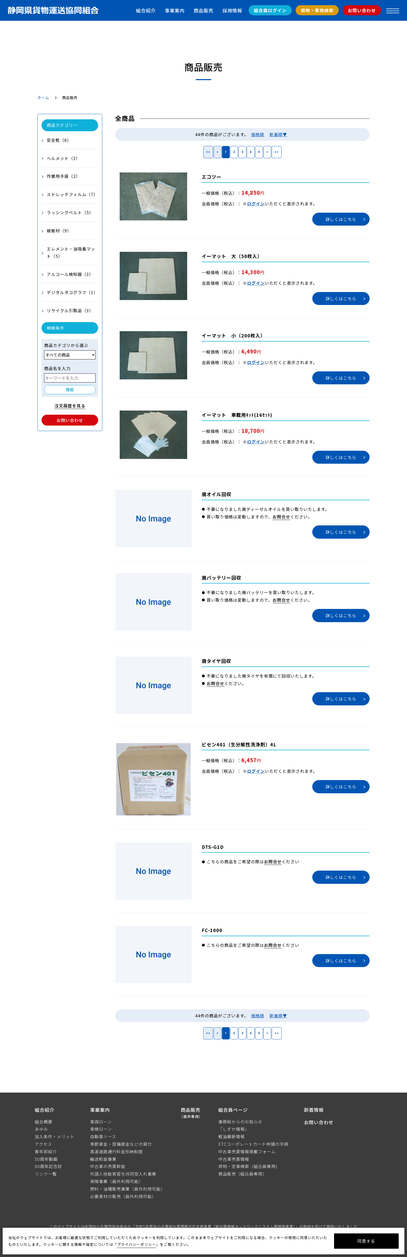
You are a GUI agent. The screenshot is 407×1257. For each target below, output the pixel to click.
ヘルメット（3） (63, 158)
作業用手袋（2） (63, 176)
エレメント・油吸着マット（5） (71, 252)
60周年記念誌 (48, 1166)
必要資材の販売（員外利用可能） (123, 1196)
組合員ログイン (270, 10)
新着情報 (314, 1109)
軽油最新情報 (231, 1136)
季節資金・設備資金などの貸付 (121, 1144)
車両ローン (101, 1122)
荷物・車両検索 (317, 10)
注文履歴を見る (70, 405)
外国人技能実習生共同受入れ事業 (123, 1174)
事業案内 (175, 10)
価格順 (257, 134)
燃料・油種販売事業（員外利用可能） (127, 1189)
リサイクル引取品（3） (70, 310)
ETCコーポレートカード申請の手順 (253, 1144)
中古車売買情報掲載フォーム (247, 1151)
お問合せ (281, 516)
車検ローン (101, 1129)
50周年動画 (46, 1159)
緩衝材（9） (59, 230)
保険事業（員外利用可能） (116, 1181)
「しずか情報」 (233, 1129)
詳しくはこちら (340, 219)
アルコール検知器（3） (70, 274)
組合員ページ (233, 1109)
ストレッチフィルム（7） (72, 194)
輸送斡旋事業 (103, 1159)
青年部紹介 (46, 1151)
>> (277, 152)
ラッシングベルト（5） (70, 212)
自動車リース (103, 1136)
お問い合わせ (362, 10)
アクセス (43, 1144)
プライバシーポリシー (136, 1244)
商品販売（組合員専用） (242, 1174)
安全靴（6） (59, 140)
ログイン (256, 203)
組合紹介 (146, 10)
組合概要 (43, 1122)
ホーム (43, 97)
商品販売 (203, 10)
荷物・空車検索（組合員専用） (249, 1166)
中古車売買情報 (233, 1159)
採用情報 (232, 10)
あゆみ (41, 1129)
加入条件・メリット (54, 1136)
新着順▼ (278, 134)
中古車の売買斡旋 (107, 1166)
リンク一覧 (46, 1174)
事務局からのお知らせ (240, 1122)
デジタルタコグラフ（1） (72, 292)
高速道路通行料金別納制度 (116, 1151)
